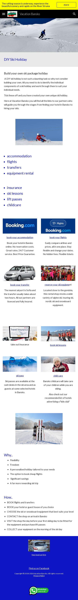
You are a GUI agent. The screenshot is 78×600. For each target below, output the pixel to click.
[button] (3, 14)
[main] (39, 59)
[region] (39, 5)
